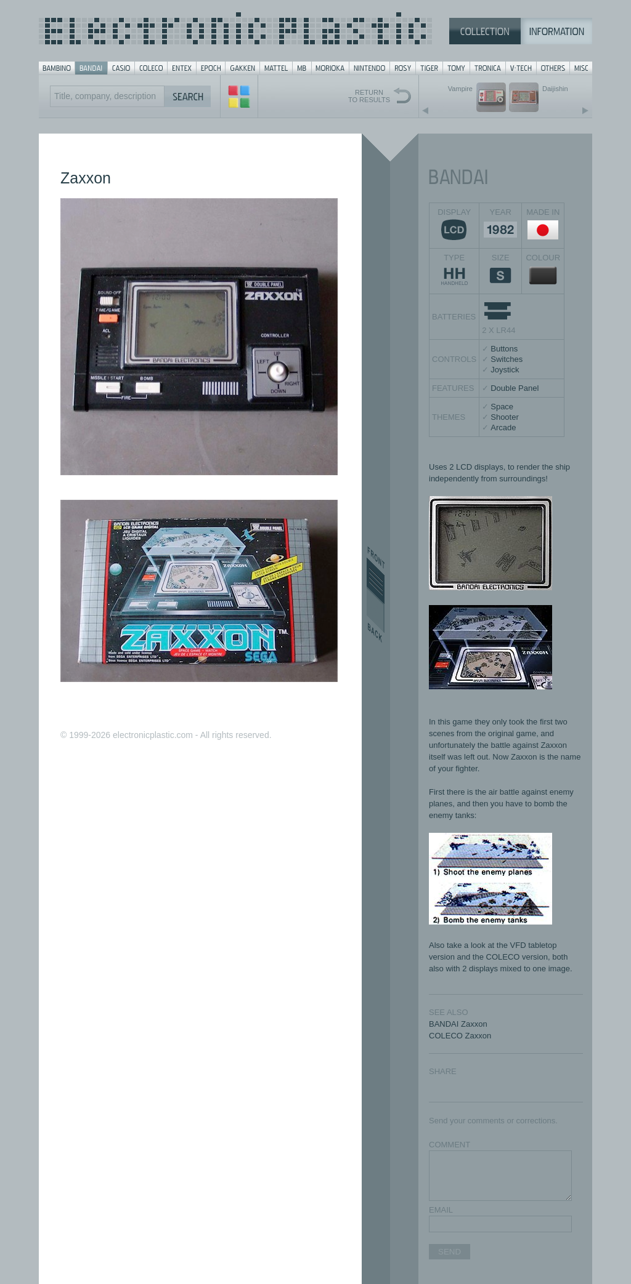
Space (502, 406)
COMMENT (449, 1144)
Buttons (504, 348)
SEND (449, 1251)
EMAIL (441, 1209)
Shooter (505, 417)
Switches (507, 359)
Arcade (503, 427)
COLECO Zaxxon (460, 1035)
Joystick (505, 369)
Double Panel (515, 388)
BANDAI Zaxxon (458, 1024)
